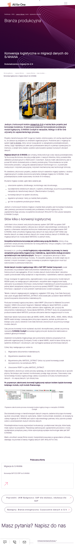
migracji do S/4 (36, 124)
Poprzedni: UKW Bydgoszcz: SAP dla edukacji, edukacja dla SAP (36, 499)
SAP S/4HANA (15, 143)
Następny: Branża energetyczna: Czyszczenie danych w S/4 (37, 510)
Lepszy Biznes (20, 14)
